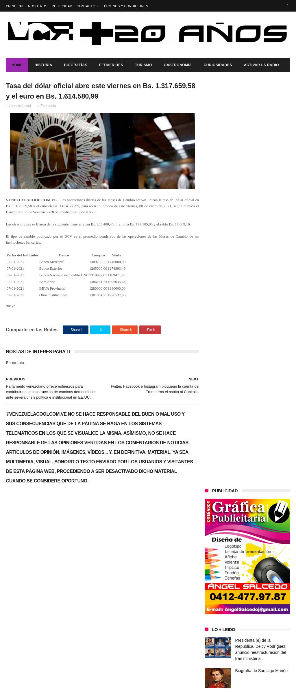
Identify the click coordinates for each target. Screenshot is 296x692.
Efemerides (111, 65)
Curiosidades (218, 65)
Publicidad (62, 6)
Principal (15, 6)
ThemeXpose (108, 685)
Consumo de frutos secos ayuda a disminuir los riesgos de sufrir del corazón (261, 297)
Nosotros (37, 6)
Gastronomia (178, 65)
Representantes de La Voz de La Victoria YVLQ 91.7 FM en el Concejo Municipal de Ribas (262, 323)
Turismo (143, 65)
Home (17, 65)
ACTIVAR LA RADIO (261, 65)
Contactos (87, 6)
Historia (43, 65)
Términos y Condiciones (125, 6)
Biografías (75, 65)
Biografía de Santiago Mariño (261, 265)
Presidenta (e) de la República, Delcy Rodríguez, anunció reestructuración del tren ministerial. (51, 584)
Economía (48, 106)
